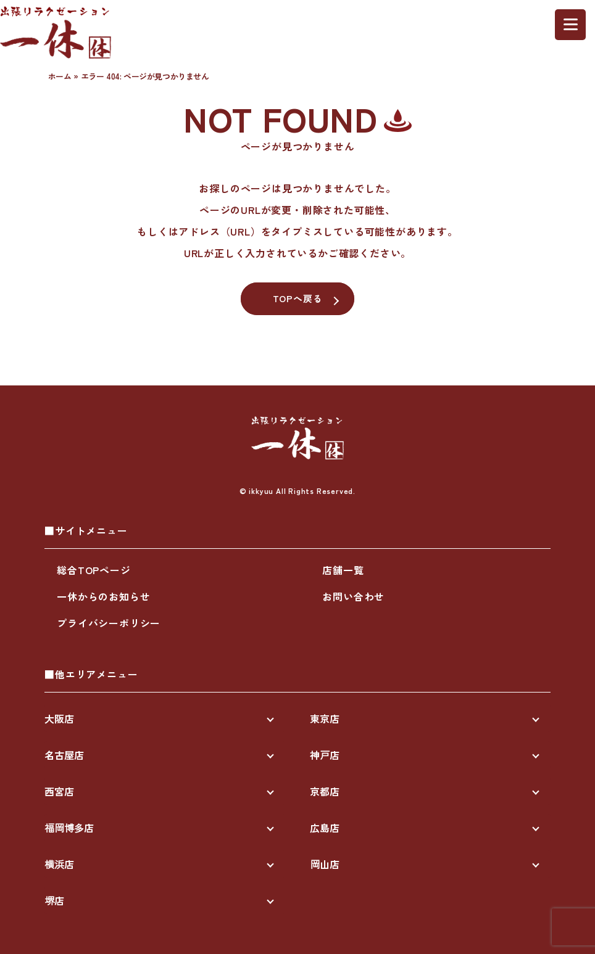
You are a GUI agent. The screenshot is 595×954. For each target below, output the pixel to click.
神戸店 (324, 754)
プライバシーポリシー (108, 622)
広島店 (324, 827)
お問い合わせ (353, 596)
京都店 (324, 791)
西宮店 (59, 791)
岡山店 (324, 864)
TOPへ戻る (297, 297)
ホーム (60, 76)
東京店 (324, 718)
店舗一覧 (343, 569)
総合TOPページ (93, 569)
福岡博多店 (69, 827)
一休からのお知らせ (103, 596)
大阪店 (59, 718)
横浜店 (59, 864)
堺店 (54, 900)
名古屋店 (64, 754)
